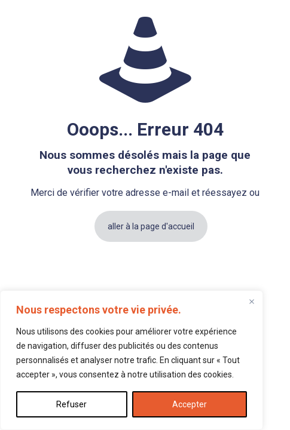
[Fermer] (252, 302)
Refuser (71, 404)
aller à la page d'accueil (151, 226)
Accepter (189, 404)
